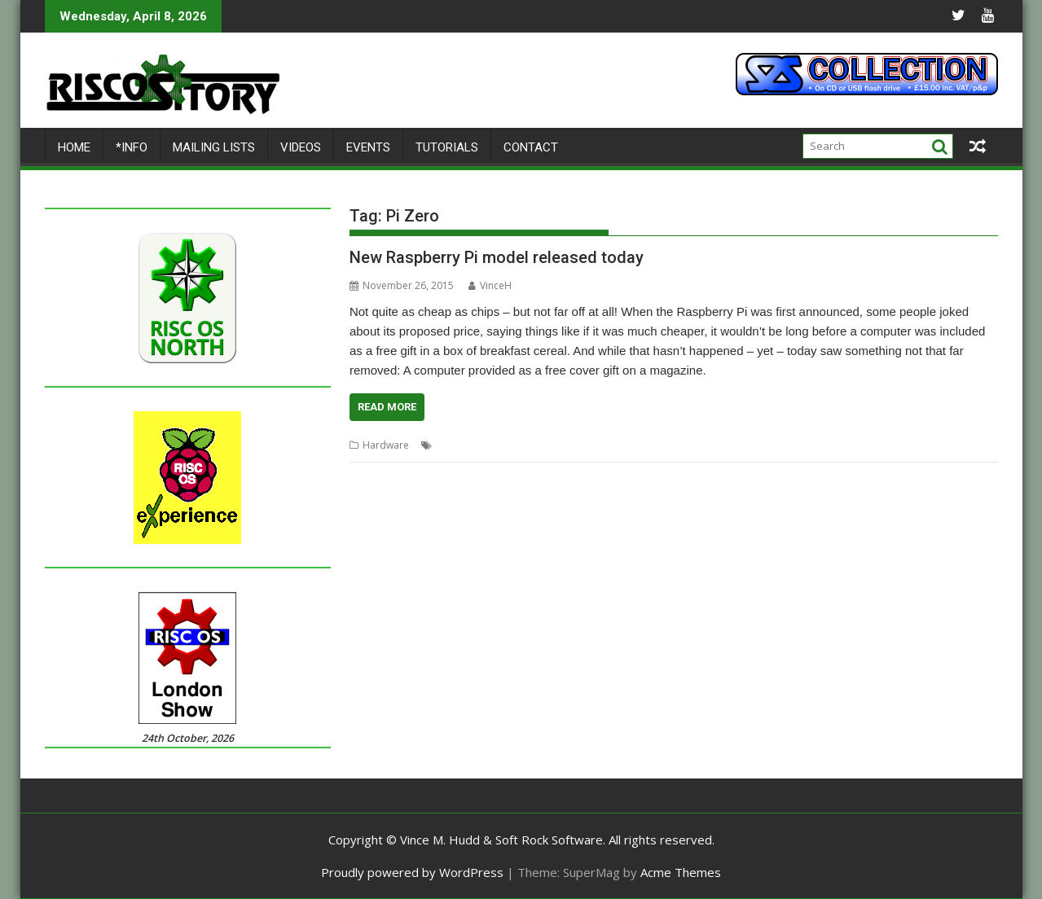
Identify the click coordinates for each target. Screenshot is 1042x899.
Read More (387, 407)
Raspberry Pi (620, 445)
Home (74, 147)
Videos (300, 147)
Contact (530, 147)
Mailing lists (214, 147)
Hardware (386, 445)
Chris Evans (462, 445)
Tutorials (446, 147)
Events (368, 147)
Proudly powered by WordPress (412, 872)
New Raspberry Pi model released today (497, 257)
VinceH (490, 285)
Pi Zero (567, 445)
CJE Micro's (519, 445)
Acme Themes (680, 872)
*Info (131, 147)
